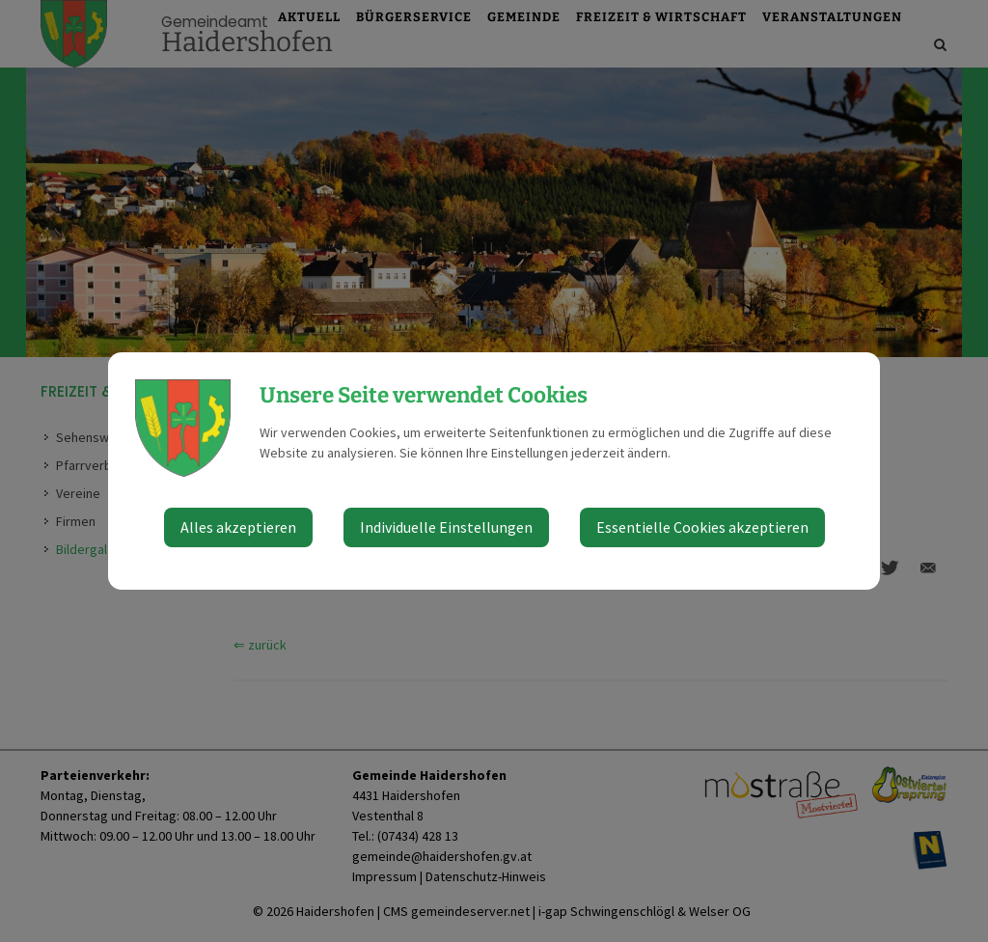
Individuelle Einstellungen (446, 527)
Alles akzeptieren (238, 527)
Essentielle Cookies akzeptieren (702, 527)
